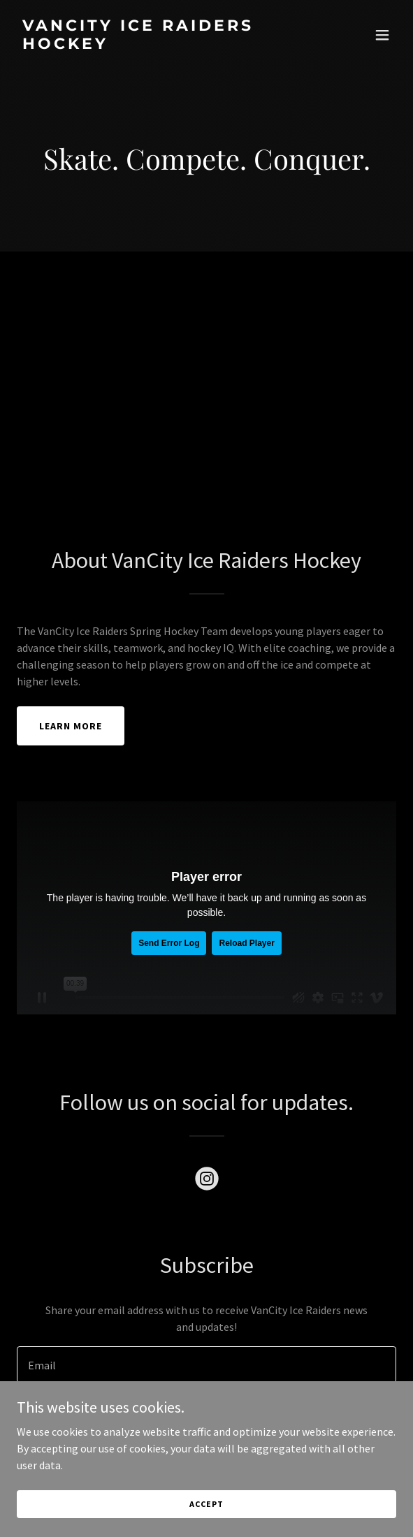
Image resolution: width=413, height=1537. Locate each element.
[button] (382, 35)
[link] (149, 45)
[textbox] (206, 1364)
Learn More (70, 726)
